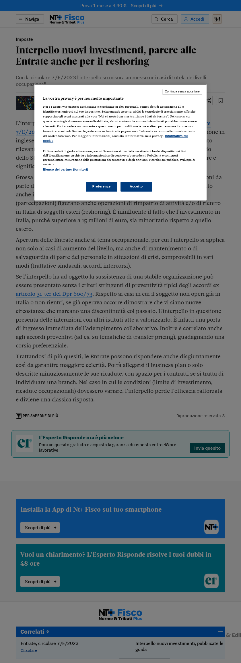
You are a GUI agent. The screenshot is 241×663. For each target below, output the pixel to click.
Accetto (136, 186)
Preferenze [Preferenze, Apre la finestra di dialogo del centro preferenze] (101, 186)
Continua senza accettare (182, 91)
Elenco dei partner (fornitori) (65, 169)
